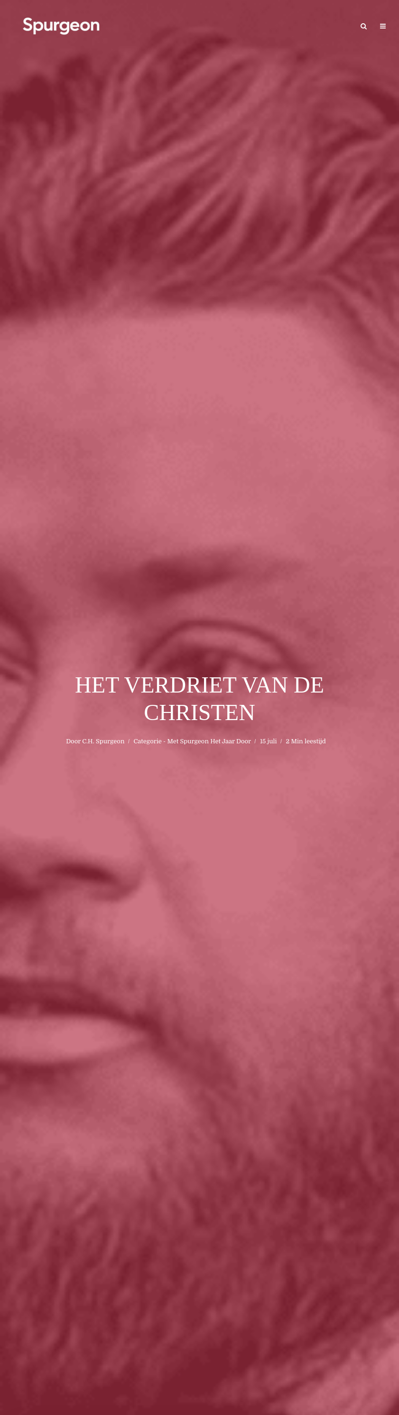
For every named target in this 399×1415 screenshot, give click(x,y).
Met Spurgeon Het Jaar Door (209, 741)
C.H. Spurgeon (103, 741)
